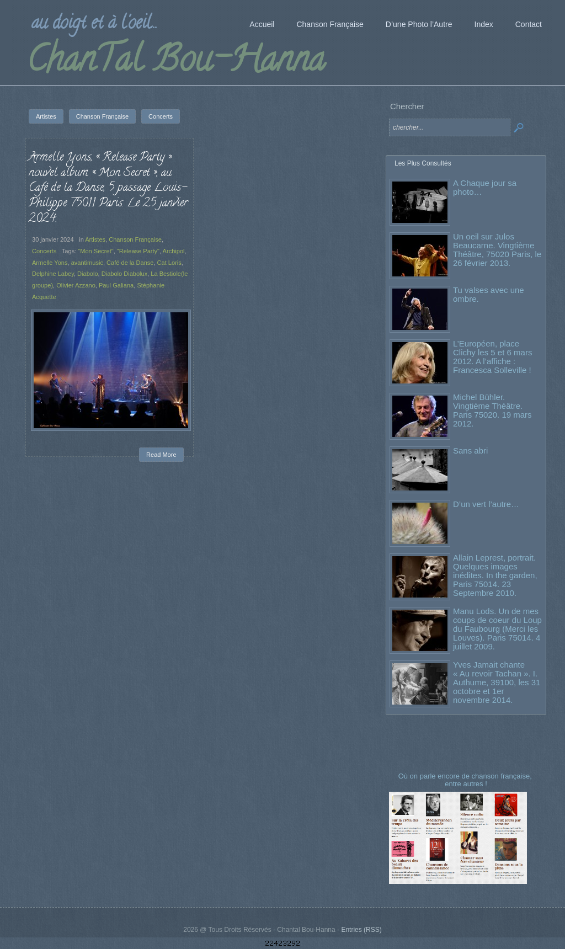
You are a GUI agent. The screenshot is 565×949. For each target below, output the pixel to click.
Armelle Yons (49, 262)
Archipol (174, 251)
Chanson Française (135, 239)
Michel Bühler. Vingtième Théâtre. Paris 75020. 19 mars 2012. (492, 410)
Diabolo (87, 273)
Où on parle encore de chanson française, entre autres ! (466, 780)
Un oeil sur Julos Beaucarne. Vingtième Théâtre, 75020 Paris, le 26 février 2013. (497, 250)
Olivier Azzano (75, 285)
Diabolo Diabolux (125, 273)
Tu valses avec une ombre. (488, 294)
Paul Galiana (116, 285)
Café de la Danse (129, 262)
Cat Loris (169, 262)
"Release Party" (138, 251)
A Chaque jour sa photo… (484, 187)
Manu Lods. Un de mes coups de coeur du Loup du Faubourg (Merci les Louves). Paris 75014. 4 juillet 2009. (497, 628)
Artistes (95, 239)
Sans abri (470, 450)
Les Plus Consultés (423, 163)
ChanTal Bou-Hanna (175, 62)
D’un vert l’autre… (486, 504)
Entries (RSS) (361, 930)
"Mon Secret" (95, 251)
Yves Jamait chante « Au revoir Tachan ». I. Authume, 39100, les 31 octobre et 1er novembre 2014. (496, 682)
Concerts (44, 251)
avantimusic (87, 262)
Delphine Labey (53, 273)
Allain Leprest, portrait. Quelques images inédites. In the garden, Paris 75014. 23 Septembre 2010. (495, 575)
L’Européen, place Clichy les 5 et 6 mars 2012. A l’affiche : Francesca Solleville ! (492, 357)
